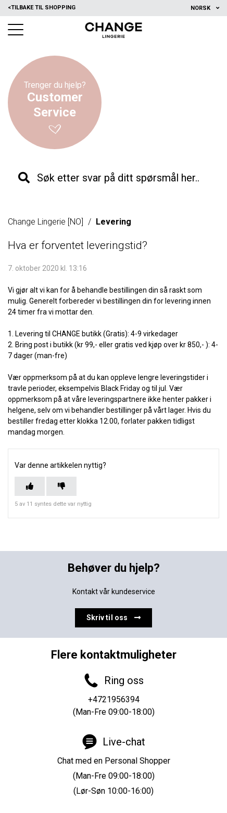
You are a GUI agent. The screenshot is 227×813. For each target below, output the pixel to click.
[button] (15, 29)
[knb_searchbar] (113, 178)
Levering (113, 222)
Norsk (201, 8)
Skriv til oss (113, 617)
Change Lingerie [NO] (45, 222)
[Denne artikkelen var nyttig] (30, 486)
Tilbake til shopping (41, 7)
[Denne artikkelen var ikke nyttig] (61, 486)
